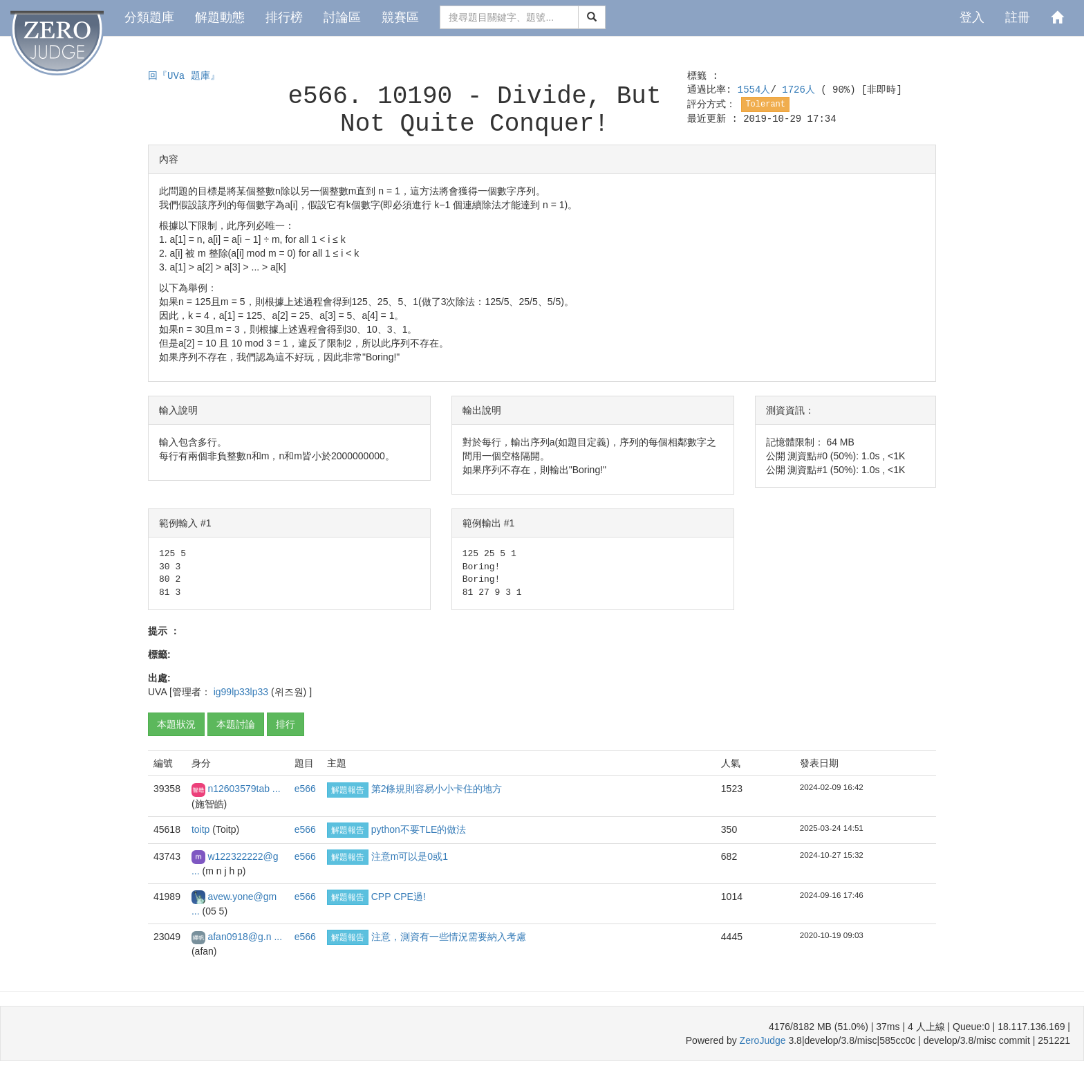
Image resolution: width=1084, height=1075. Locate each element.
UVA (157, 691)
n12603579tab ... (243, 788)
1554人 (754, 89)
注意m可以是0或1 (409, 856)
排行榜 (284, 17)
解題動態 (220, 17)
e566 (305, 788)
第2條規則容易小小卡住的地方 (437, 788)
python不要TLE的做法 (419, 829)
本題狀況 (176, 724)
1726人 (801, 89)
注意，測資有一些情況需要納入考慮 (448, 936)
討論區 (342, 17)
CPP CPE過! (398, 896)
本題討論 (235, 724)
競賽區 (400, 17)
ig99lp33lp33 (242, 691)
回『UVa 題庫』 (184, 76)
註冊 (1017, 17)
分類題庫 (149, 17)
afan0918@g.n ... (244, 936)
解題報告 (347, 790)
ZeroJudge (763, 1040)
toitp (201, 829)
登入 (972, 17)
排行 (285, 724)
